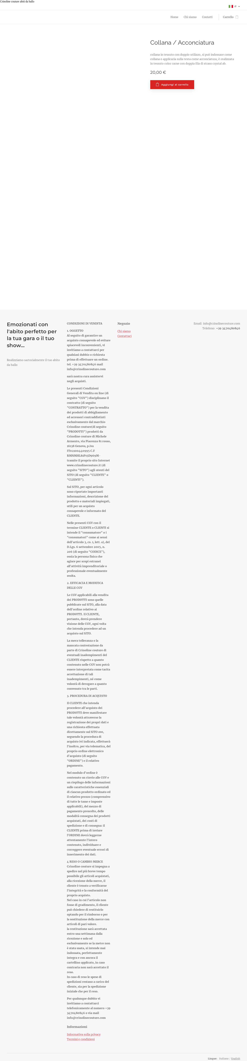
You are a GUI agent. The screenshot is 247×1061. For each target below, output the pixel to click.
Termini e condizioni (81, 1039)
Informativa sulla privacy (84, 1034)
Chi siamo (124, 331)
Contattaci (124, 336)
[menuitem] (174, 17)
